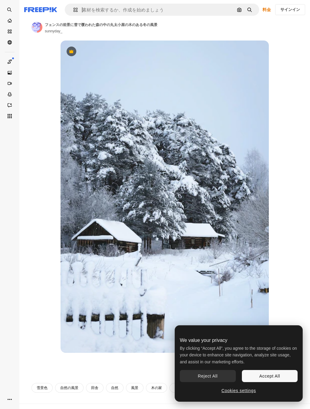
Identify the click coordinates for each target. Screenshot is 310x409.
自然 (114, 388)
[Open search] (10, 10)
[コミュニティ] (10, 42)
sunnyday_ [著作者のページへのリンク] (53, 31)
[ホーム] (10, 20)
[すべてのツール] (10, 116)
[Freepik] (40, 9)
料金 (266, 9)
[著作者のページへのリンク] (36, 27)
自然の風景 (69, 388)
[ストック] (10, 31)
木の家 (156, 388)
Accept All (269, 376)
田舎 (94, 388)
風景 (134, 388)
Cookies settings (239, 390)
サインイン (290, 9)
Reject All (208, 376)
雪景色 (42, 388)
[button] (73, 10)
